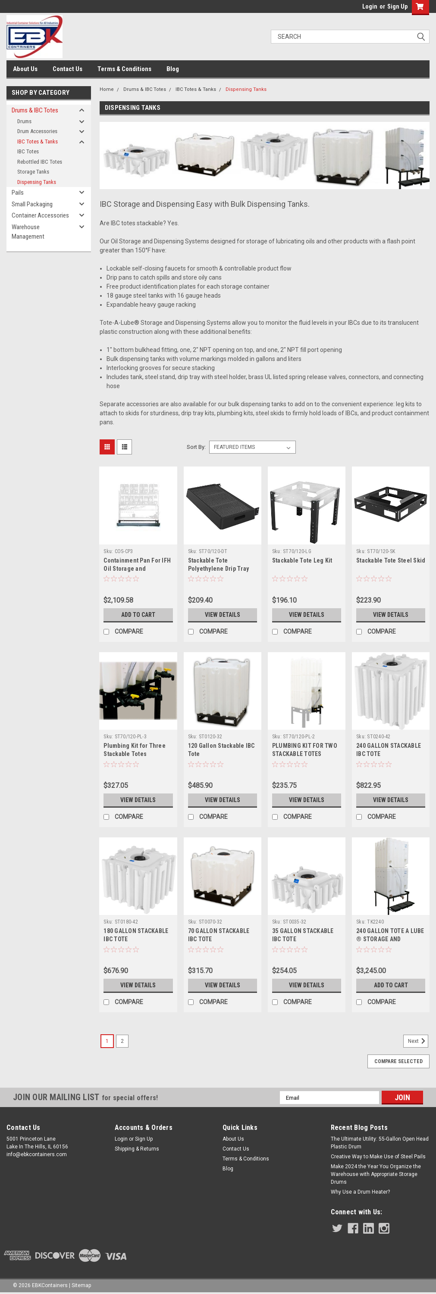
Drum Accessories (37, 131)
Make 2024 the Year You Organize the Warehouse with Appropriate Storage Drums (376, 1174)
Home (107, 89)
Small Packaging (32, 204)
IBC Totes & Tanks (37, 141)
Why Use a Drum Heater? (360, 1192)
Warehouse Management (28, 232)
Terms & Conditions (124, 69)
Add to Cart (138, 614)
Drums (24, 121)
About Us (25, 69)
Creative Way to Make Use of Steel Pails (378, 1157)
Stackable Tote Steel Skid (390, 560)
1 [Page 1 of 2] (107, 1041)
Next (418, 1041)
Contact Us (67, 69)
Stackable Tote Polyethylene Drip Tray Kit (218, 568)
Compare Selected (398, 1061)
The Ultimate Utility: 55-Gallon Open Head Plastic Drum (380, 1143)
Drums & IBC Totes (35, 110)
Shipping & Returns (137, 1149)
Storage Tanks (33, 171)
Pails (18, 192)
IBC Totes (28, 151)
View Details (222, 614)
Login (369, 6)
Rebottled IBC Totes (39, 162)
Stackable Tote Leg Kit (302, 560)
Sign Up (397, 6)
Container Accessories (40, 215)
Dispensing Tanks (36, 182)
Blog (172, 69)
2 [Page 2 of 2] (122, 1041)
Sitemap (81, 1285)
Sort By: (196, 447)
